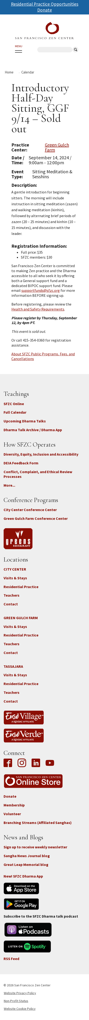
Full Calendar (15, 412)
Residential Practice (21, 586)
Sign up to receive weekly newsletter (35, 847)
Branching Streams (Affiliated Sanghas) (38, 822)
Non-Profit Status (16, 1001)
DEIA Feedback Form (21, 463)
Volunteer (12, 813)
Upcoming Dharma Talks (25, 421)
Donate (44, 10)
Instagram (21, 763)
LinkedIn (35, 763)
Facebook (9, 763)
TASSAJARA (13, 666)
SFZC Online (14, 403)
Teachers (11, 595)
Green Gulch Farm (57, 147)
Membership (14, 805)
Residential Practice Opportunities (44, 4)
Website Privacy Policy (20, 993)
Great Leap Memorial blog (26, 864)
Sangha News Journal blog (27, 855)
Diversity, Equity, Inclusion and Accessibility (41, 454)
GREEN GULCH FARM (21, 617)
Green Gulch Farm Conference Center (36, 518)
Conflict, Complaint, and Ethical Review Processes (38, 474)
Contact (11, 604)
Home (9, 72)
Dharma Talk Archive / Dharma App (33, 429)
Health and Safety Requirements (37, 309)
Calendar (27, 72)
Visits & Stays (15, 578)
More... (9, 485)
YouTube (49, 763)
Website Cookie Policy (20, 1008)
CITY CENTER (15, 569)
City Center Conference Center (30, 509)
